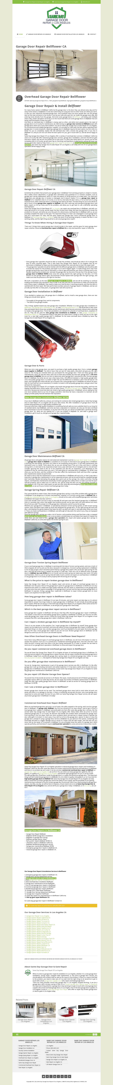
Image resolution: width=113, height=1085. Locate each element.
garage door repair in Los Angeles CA (37, 772)
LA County (87, 786)
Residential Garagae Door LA (27, 1060)
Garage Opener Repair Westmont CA (38, 951)
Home (20, 34)
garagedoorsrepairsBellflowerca (88, 100)
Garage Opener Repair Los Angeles (28, 1053)
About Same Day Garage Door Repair (56, 1055)
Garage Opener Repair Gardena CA (37, 919)
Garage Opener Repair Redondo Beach (38, 926)
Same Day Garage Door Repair (58, 989)
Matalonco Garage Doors (73, 388)
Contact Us (89, 1034)
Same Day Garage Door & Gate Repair (57, 1057)
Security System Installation (33, 658)
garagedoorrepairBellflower (59, 100)
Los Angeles (56, 208)
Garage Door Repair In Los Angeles (37, 916)
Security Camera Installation (26, 1050)
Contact (92, 34)
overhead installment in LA (70, 307)
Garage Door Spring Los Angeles (87, 1020)
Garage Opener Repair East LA (36, 947)
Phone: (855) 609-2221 (52, 1048)
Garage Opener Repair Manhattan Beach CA (40, 925)
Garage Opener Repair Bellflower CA (38, 945)
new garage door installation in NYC (43, 307)
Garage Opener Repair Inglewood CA (38, 918)
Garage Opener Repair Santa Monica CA (39, 942)
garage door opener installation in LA (41, 880)
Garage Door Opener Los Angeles (67, 1020)
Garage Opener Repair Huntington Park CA (40, 938)
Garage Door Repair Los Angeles (38, 34)
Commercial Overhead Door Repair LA (29, 1065)
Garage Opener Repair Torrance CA (37, 921)
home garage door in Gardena (43, 217)
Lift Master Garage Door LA (54, 1064)
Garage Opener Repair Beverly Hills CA (38, 940)
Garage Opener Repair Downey (36, 937)
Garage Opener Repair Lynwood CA (37, 944)
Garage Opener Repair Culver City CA (38, 935)
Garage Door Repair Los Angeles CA (56, 1059)
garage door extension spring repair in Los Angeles (41, 497)
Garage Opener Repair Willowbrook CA (39, 949)
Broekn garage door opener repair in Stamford (81, 984)
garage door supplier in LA (53, 981)
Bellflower (77, 117)
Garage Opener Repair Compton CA (37, 923)
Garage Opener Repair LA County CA (38, 930)
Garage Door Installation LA (26, 1048)
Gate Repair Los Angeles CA (54, 1062)
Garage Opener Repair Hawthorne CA (38, 928)
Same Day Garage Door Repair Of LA (39, 100)
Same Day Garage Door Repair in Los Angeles (66, 2)
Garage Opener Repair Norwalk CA (37, 952)
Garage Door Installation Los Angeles (69, 34)
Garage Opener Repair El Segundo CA (38, 932)
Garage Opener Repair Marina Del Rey (38, 933)
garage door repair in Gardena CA (61, 143)
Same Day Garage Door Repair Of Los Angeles (49, 1081)
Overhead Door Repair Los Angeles (28, 1058)
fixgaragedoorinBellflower (73, 100)
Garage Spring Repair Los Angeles (28, 1055)
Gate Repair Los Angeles (25, 1067)
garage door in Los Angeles (48, 774)
